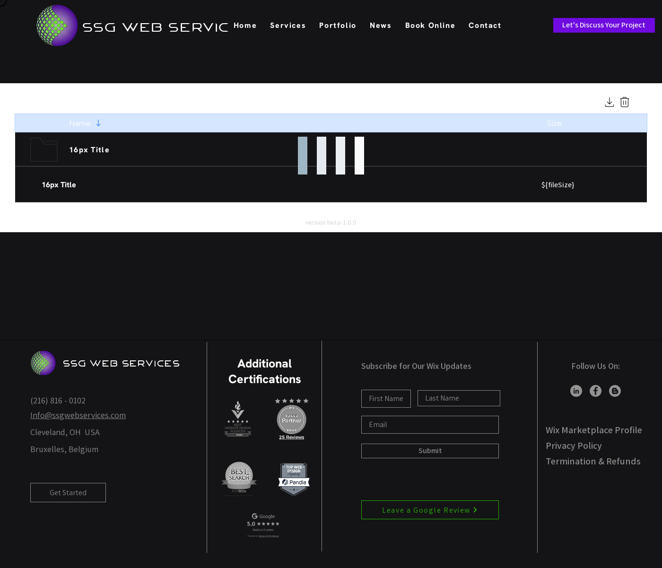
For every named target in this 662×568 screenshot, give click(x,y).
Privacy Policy (574, 445)
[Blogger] (615, 391)
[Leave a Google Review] (430, 509)
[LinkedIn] (576, 391)
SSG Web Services (122, 363)
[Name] (86, 123)
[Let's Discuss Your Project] (604, 25)
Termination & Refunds (593, 461)
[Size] (560, 123)
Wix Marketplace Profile (594, 430)
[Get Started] (68, 492)
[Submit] (430, 451)
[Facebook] (595, 391)
